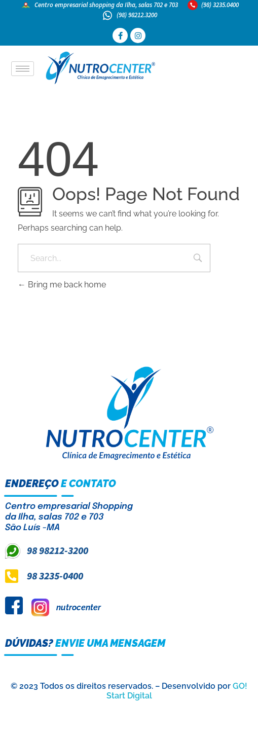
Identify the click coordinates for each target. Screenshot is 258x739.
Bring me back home (62, 284)
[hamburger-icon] (22, 68)
